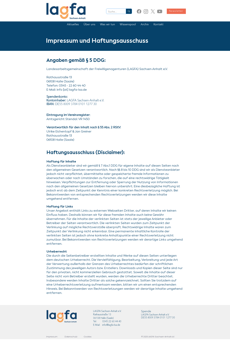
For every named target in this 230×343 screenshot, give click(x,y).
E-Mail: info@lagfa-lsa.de (106, 325)
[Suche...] (113, 12)
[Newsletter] (176, 11)
